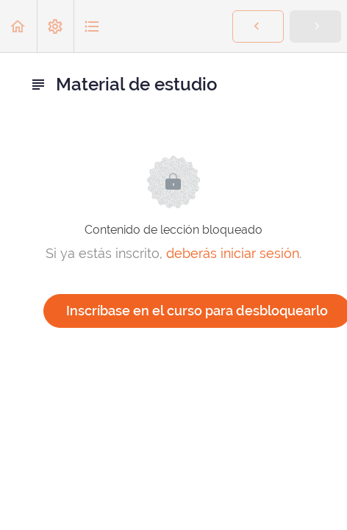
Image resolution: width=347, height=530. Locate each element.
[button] (18, 26)
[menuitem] (55, 26)
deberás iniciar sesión (232, 253)
